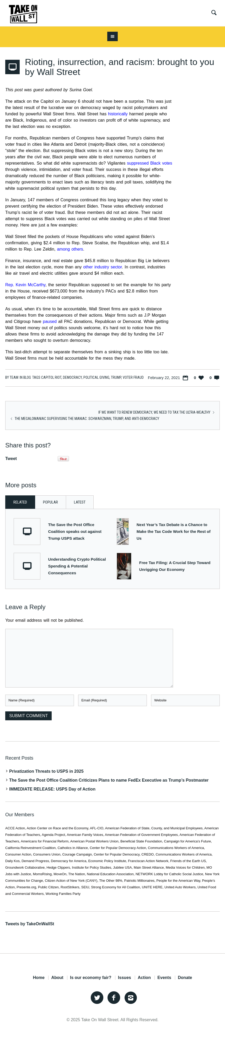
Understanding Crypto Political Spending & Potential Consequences (77, 566)
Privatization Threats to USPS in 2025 (46, 771)
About (57, 978)
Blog (27, 377)
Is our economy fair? (90, 978)
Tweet (11, 458)
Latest (79, 502)
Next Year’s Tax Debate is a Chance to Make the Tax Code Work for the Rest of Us (174, 531)
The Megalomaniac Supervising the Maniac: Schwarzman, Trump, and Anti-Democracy (87, 418)
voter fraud (133, 377)
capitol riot (51, 377)
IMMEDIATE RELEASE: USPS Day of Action (52, 789)
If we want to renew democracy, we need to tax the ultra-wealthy (154, 412)
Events (164, 978)
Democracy (72, 377)
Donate (185, 978)
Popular (50, 502)
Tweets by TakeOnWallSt (29, 924)
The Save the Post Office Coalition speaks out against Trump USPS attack (74, 531)
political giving (96, 377)
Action (144, 978)
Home (38, 978)
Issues (124, 978)
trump (116, 377)
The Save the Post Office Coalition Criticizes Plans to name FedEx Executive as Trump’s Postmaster (109, 780)
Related (20, 502)
